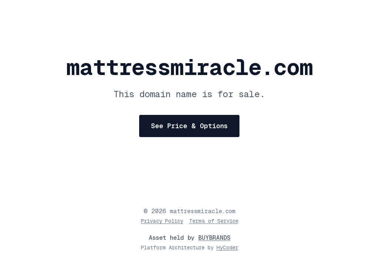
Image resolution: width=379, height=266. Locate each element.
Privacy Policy (162, 221)
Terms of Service (213, 221)
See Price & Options (189, 126)
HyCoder (227, 247)
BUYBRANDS (214, 237)
